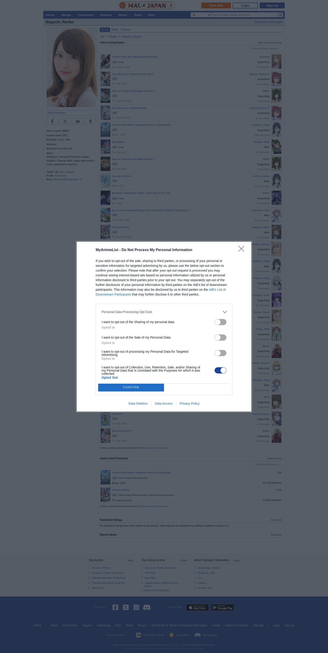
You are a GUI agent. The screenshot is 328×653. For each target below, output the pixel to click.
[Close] (242, 250)
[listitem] (164, 312)
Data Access (164, 403)
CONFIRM (131, 387)
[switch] (220, 322)
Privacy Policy (190, 403)
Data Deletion (138, 403)
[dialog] (164, 326)
